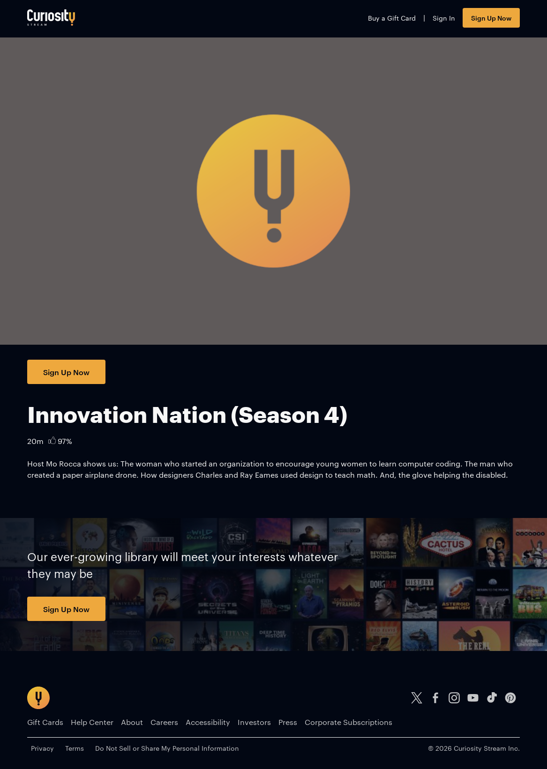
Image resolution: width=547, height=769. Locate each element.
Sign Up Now (491, 17)
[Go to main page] (51, 17)
